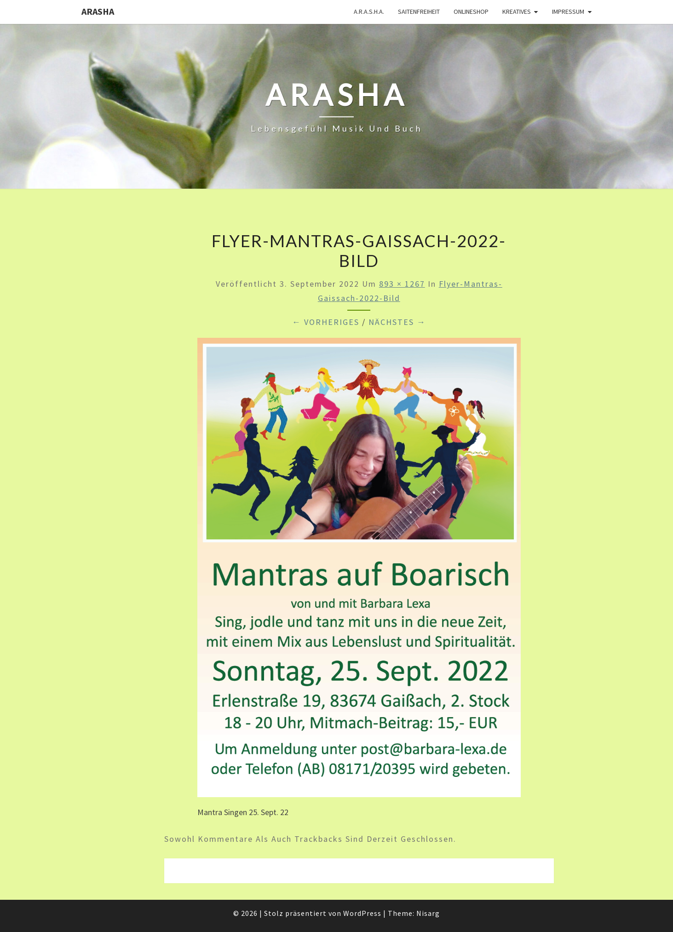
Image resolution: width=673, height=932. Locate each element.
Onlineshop (471, 11)
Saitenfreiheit (419, 11)
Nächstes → (397, 322)
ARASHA (97, 11)
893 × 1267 (402, 283)
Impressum (568, 11)
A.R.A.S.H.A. (369, 11)
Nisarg (428, 913)
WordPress (362, 913)
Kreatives (516, 11)
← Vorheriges (325, 322)
